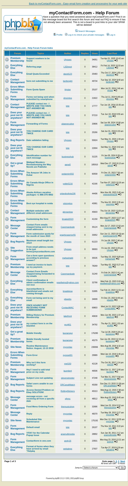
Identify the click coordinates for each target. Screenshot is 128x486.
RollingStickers (68, 391)
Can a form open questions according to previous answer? (40, 257)
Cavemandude (68, 227)
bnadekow (68, 291)
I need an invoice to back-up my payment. (39, 265)
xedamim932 (68, 174)
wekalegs (67, 449)
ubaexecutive (67, 124)
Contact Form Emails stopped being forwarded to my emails (40, 273)
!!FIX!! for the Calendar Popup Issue (37, 434)
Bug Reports (17, 140)
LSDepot (68, 67)
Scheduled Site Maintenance (34, 420)
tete (67, 106)
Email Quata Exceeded (37, 74)
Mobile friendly (34, 333)
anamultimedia (68, 434)
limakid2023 (68, 219)
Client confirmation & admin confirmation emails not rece (39, 282)
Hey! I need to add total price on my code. (38, 370)
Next (122, 461)
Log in (111, 35)
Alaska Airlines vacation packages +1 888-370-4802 (39, 193)
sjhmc (68, 398)
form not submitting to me (39, 81)
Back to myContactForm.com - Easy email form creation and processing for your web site (78, 3)
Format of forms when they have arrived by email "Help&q (40, 448)
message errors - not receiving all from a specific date (40, 398)
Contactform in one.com (38, 441)
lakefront (68, 316)
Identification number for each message (39, 156)
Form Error (31, 355)
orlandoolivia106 (67, 193)
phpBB (56, 478)
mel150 (67, 363)
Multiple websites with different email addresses (39, 212)
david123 (67, 74)
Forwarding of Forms (37, 124)
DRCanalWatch (67, 385)
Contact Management (17, 81)
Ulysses (68, 59)
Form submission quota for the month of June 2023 (40, 235)
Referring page (34, 67)
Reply (29, 414)
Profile (58, 35)
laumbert (68, 371)
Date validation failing (37, 140)
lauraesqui (68, 333)
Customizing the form (37, 219)
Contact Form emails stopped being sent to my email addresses (39, 226)
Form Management (17, 98)
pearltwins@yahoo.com (68, 282)
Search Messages (85, 31)
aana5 (68, 164)
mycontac (67, 347)
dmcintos (67, 98)
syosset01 (68, 355)
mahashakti (67, 258)
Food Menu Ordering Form (39, 406)
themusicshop (67, 406)
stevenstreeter (67, 378)
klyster (68, 89)
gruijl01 (67, 324)
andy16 (67, 441)
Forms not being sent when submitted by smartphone (40, 98)
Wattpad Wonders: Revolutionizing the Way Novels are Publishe (38, 164)
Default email (33, 427)
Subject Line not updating (39, 378)
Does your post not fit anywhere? (16, 115)
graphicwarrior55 (68, 235)
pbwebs (67, 299)
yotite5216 (68, 183)
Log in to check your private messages (84, 35)
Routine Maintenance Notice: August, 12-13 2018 (40, 347)
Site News (16, 347)
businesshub (68, 156)
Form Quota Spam (35, 89)
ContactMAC (68, 307)
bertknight (67, 81)
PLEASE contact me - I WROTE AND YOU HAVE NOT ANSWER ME (38, 105)
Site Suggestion (16, 249)
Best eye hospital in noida (39, 203)
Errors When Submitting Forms (17, 89)
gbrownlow (68, 212)
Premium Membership (17, 59)
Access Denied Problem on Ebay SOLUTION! (40, 391)
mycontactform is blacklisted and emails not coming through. (39, 291)
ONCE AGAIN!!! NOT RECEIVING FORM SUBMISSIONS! (36, 307)
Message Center (15, 227)
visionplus (67, 203)
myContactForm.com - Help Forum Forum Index (28, 48)
